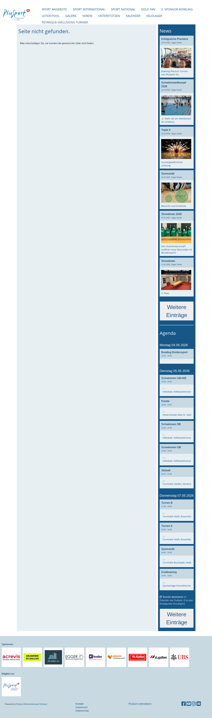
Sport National (123, 9)
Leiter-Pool (50, 16)
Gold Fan (148, 9)
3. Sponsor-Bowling (177, 9)
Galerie (71, 16)
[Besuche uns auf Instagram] (194, 704)
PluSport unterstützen (139, 703)
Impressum (82, 707)
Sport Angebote (54, 9)
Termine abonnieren (172, 596)
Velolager (154, 16)
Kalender (133, 16)
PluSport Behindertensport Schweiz (31, 704)
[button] (177, 356)
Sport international (89, 9)
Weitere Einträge (176, 311)
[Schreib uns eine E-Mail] (199, 704)
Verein (87, 16)
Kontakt (80, 703)
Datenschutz (82, 710)
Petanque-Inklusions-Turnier (65, 22)
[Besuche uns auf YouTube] (188, 704)
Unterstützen (109, 16)
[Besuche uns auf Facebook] (183, 704)
